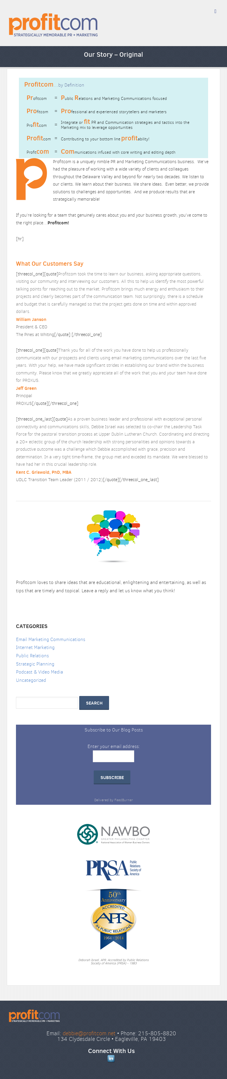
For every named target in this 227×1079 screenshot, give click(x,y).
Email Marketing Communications (50, 639)
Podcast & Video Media (39, 672)
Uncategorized (31, 680)
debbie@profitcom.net (89, 1033)
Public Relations (32, 656)
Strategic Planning (35, 664)
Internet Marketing (35, 647)
